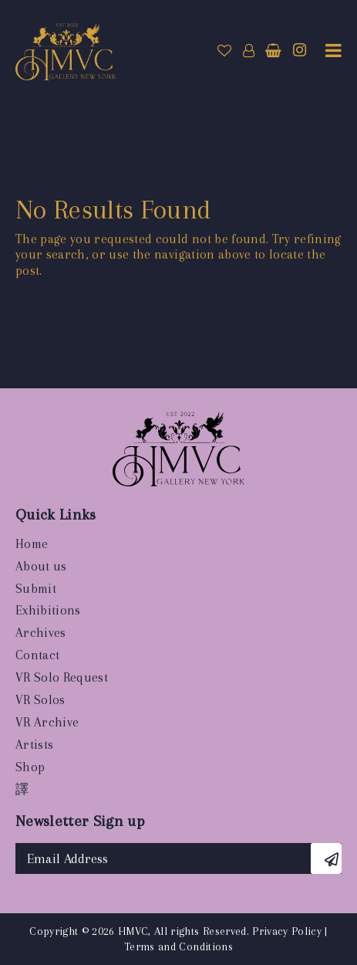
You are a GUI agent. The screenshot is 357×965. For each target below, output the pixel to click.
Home (31, 544)
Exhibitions (48, 610)
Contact (37, 655)
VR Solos (40, 699)
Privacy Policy (287, 931)
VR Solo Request (61, 677)
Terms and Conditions (178, 946)
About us (41, 566)
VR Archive (47, 722)
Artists (34, 744)
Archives (40, 632)
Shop (30, 767)
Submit (35, 588)
